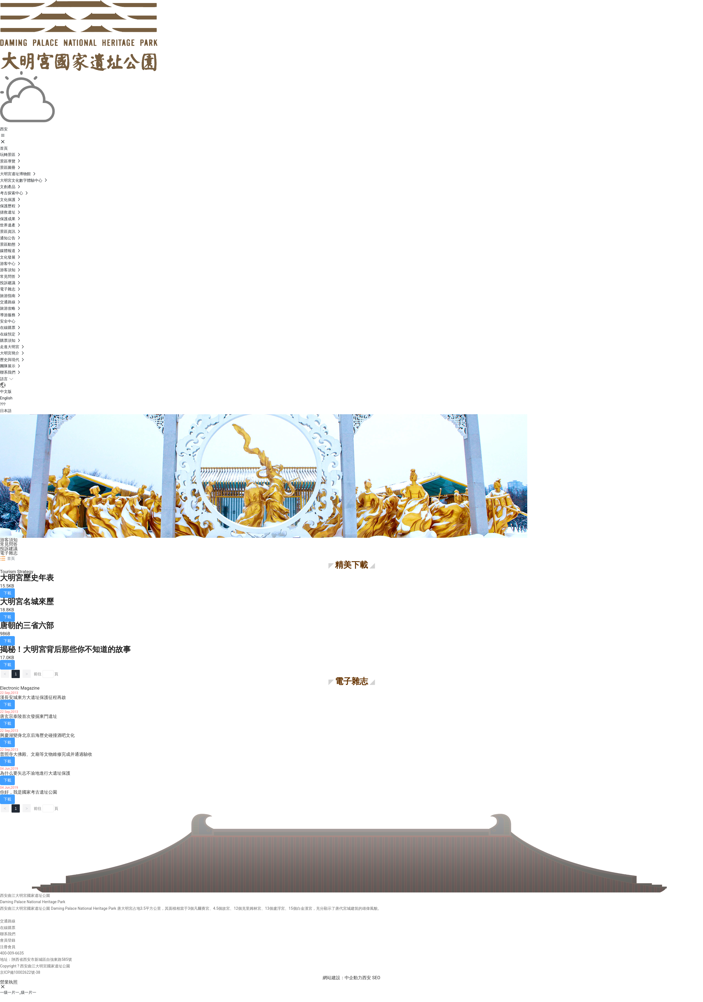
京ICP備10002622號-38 (20, 972)
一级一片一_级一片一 (18, 992)
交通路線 (7, 921)
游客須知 (9, 539)
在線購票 (7, 927)
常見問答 (9, 544)
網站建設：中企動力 (342, 977)
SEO (376, 977)
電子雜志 (9, 553)
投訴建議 (9, 548)
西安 (366, 977)
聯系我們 (7, 934)
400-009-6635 (12, 953)
